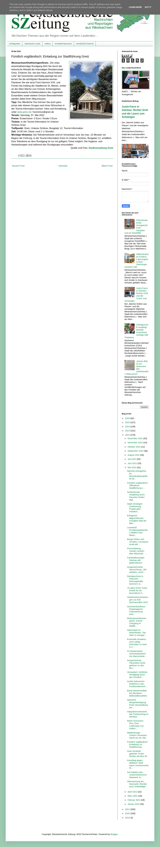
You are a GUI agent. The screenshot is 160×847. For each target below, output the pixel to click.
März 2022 (133, 796)
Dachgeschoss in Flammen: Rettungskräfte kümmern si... (135, 580)
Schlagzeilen (14, 43)
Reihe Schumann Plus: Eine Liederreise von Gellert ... (135, 725)
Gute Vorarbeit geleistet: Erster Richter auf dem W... (138, 753)
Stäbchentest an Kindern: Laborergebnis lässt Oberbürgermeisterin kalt (136, 260)
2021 (127, 809)
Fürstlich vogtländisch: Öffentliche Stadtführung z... (137, 485)
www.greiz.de (24, 112)
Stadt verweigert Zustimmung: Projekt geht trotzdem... (134, 508)
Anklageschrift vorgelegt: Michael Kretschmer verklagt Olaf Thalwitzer (136, 331)
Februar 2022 (134, 800)
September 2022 (136, 451)
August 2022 (134, 455)
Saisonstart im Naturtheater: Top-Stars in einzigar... (136, 632)
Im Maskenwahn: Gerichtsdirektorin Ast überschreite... (136, 653)
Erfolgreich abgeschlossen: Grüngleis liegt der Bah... (137, 519)
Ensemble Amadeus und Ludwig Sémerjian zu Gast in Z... (137, 643)
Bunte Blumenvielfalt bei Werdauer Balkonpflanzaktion (137, 693)
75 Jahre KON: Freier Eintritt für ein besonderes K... (137, 590)
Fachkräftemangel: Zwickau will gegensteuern (136, 560)
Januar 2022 (134, 804)
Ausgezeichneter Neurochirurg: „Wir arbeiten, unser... (137, 569)
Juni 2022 (132, 463)
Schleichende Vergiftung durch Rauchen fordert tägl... (136, 496)
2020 (127, 813)
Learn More (135, 7)
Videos (48, 43)
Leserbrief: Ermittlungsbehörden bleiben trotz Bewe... (137, 531)
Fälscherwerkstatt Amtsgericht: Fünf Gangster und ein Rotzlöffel (136, 226)
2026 (127, 418)
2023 (127, 430)
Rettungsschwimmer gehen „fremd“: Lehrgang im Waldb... (136, 622)
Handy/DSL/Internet (85, 43)
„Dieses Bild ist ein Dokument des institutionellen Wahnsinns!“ (136, 367)
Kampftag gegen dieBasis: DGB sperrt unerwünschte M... (138, 764)
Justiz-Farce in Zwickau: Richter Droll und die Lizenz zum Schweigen (136, 294)
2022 (127, 435)
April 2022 (133, 791)
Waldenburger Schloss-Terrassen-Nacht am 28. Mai (137, 735)
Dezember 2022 (135, 438)
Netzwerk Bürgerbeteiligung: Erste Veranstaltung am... (137, 704)
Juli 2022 (132, 459)
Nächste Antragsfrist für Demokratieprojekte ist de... (137, 475)
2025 (127, 422)
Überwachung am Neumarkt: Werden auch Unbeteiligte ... (137, 784)
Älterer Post (107, 166)
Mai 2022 (132, 467)
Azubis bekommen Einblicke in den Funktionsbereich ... (137, 684)
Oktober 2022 (134, 447)
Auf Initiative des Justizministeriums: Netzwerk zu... (137, 774)
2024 (127, 426)
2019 (127, 817)
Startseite (62, 166)
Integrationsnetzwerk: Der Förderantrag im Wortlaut (137, 714)
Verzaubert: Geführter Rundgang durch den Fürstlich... (137, 674)
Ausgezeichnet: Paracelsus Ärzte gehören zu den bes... (136, 664)
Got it (148, 7)
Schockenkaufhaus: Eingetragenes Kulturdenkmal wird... (136, 610)
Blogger (114, 834)
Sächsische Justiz (32, 43)
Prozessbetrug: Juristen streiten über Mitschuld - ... (137, 551)
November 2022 (135, 442)
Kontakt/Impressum (63, 43)
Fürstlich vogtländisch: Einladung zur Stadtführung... (137, 744)
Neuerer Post (18, 166)
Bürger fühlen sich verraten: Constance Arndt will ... (137, 542)
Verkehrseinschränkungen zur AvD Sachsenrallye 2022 (137, 599)
